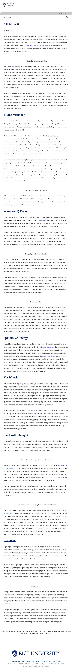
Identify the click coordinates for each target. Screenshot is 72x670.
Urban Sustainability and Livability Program (39, 45)
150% (10, 419)
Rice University (11, 3)
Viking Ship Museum (52, 136)
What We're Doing (27, 661)
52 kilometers (42, 220)
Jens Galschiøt (16, 66)
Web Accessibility (36, 666)
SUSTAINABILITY (63, 13)
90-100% (57, 477)
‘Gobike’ (45, 383)
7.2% (5, 416)
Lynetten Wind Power (47, 356)
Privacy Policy (27, 666)
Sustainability (11, 5)
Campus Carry (45, 666)
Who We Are (16, 661)
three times (44, 513)
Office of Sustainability (12, 7)
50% (33, 410)
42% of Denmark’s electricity (45, 347)
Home (58, 661)
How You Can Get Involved (45, 661)
